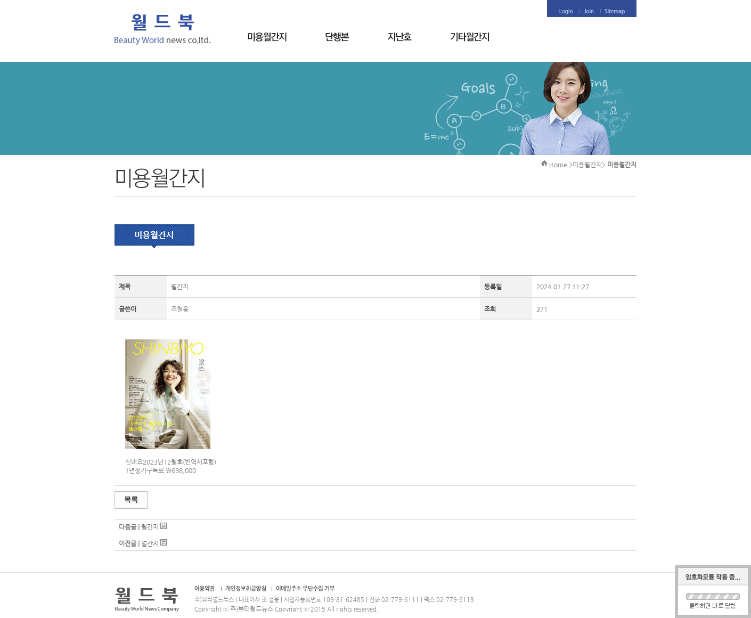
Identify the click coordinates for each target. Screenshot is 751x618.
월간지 (150, 527)
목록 (131, 499)
